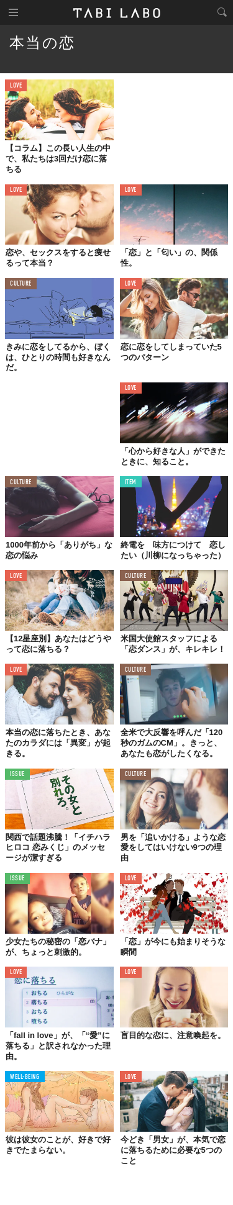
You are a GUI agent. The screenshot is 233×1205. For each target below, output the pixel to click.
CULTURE (21, 284)
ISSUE (17, 774)
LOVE (16, 86)
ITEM (131, 482)
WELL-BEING (25, 1077)
